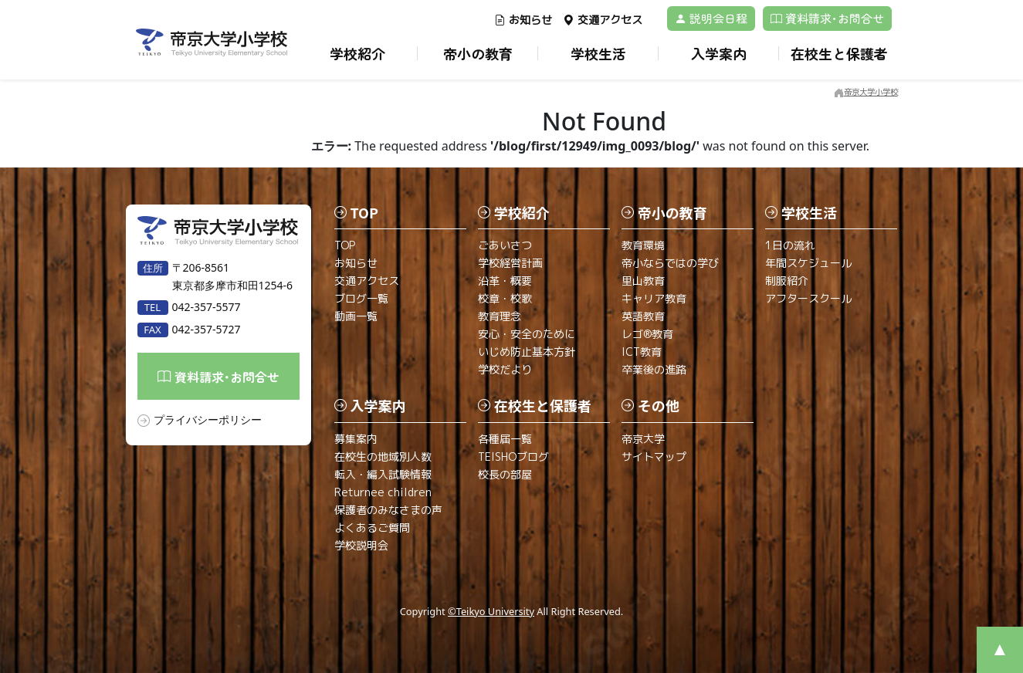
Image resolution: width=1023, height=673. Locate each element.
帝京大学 (643, 438)
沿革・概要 (505, 280)
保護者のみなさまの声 (388, 509)
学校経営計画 (510, 262)
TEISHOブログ (513, 456)
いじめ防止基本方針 (526, 351)
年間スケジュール (808, 262)
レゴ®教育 (647, 333)
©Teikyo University (491, 611)
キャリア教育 (654, 298)
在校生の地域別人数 (383, 456)
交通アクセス (602, 20)
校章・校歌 (505, 298)
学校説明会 (361, 545)
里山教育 (643, 280)
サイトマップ (654, 456)
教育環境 (643, 245)
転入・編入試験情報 (383, 474)
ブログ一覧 (361, 298)
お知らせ (523, 20)
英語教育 (643, 316)
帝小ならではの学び (670, 262)
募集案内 (356, 438)
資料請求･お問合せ (827, 18)
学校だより (505, 369)
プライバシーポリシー (208, 419)
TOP (344, 245)
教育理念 (499, 316)
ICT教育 (642, 351)
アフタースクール (808, 298)
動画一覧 (356, 316)
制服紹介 (786, 280)
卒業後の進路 (654, 369)
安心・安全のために (526, 333)
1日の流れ (790, 245)
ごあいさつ (505, 245)
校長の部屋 (505, 474)
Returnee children (383, 492)
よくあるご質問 (372, 527)
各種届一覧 (505, 438)
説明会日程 (711, 18)
